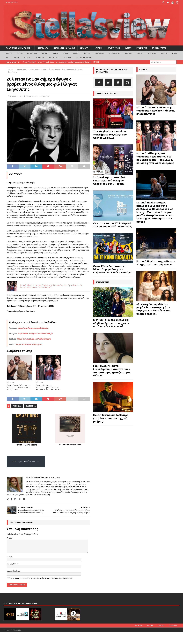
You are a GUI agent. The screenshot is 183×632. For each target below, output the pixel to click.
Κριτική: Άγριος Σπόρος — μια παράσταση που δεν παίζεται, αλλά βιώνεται (19, 387)
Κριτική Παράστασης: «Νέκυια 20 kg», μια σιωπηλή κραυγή (155, 262)
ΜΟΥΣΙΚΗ (45, 52)
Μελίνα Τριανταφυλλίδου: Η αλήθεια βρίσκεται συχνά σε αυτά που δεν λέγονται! (111, 322)
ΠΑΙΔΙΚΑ (87, 52)
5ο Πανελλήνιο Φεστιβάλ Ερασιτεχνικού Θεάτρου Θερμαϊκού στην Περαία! (109, 180)
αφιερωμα (17, 405)
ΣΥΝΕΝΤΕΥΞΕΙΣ (114, 47)
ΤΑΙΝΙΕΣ (65, 52)
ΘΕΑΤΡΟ (9, 52)
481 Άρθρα (55, 477)
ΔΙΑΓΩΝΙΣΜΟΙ (39, 57)
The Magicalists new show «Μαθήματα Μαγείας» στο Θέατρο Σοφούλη (110, 134)
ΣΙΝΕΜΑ (55, 52)
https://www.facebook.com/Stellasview (33, 327)
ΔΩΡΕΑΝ (27, 57)
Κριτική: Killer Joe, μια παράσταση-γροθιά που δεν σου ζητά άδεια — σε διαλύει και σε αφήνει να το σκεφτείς (51, 286)
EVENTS (139, 52)
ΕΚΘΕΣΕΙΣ (76, 52)
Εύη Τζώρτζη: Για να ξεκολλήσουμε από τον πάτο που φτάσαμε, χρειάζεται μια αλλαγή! (112, 370)
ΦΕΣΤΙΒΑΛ (128, 52)
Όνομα (9, 556)
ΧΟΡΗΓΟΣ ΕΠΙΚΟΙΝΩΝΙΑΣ (64, 47)
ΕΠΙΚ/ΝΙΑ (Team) (159, 47)
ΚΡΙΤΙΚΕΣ (98, 47)
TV (7, 57)
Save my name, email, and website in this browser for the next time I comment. (40, 577)
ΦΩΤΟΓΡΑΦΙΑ (151, 52)
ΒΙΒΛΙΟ (174, 52)
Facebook (138, 625)
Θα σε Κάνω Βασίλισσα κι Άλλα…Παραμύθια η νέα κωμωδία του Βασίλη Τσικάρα (112, 269)
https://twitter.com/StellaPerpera (29, 343)
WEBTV (128, 47)
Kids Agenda (99, 52)
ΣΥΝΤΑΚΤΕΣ (141, 47)
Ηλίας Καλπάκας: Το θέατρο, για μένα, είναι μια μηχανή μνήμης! (111, 417)
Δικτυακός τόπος (13, 570)
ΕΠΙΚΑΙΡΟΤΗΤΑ (54, 57)
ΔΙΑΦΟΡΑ (84, 47)
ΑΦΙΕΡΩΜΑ (67, 57)
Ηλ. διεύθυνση (13, 563)
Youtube (161, 625)
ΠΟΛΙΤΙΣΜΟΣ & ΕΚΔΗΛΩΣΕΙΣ (18, 47)
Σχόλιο (9, 537)
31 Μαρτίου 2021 (16, 96)
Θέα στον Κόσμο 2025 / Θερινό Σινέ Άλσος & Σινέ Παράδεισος (112, 224)
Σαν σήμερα (31, 405)
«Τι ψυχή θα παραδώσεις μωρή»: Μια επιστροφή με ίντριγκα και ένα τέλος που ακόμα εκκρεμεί (153, 308)
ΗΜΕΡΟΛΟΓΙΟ (43, 47)
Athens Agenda (114, 52)
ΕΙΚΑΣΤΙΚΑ (164, 52)
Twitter (150, 625)
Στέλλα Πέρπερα (32, 96)
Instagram (173, 625)
